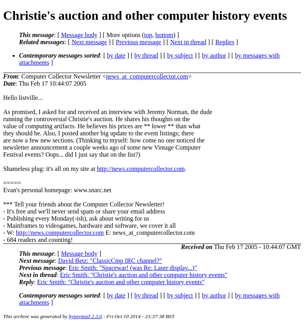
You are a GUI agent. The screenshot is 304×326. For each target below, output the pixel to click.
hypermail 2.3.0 (85, 316)
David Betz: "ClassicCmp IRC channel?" (110, 260)
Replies (224, 42)
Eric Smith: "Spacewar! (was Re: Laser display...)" (132, 267)
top (148, 35)
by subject (180, 55)
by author (214, 55)
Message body (79, 35)
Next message (89, 42)
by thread (146, 55)
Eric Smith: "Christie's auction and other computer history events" (144, 275)
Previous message (138, 42)
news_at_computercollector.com (147, 76)
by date (116, 55)
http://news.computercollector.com (141, 168)
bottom (164, 35)
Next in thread (188, 42)
